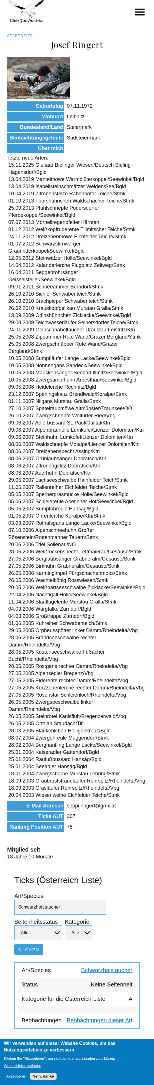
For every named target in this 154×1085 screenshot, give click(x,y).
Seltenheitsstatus (36, 922)
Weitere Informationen (22, 1070)
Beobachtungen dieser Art (100, 1020)
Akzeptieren (16, 1080)
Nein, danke (43, 1080)
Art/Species (28, 896)
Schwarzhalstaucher (107, 970)
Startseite (20, 36)
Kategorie (77, 922)
